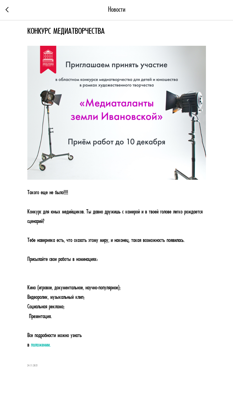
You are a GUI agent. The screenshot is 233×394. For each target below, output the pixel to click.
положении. (41, 345)
